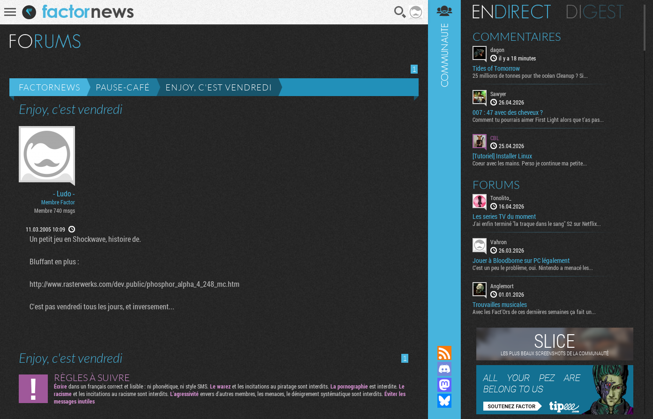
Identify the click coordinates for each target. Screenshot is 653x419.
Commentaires (517, 37)
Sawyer (498, 93)
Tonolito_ (500, 198)
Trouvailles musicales (500, 304)
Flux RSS (444, 353)
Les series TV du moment (504, 216)
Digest (595, 12)
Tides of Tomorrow (496, 68)
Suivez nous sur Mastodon (444, 385)
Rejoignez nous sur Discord (444, 369)
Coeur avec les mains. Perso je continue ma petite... (530, 163)
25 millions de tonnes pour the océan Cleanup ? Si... (530, 75)
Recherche (400, 12)
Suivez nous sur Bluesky (444, 401)
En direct (512, 12)
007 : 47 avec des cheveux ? (508, 112)
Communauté (444, 163)
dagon (497, 49)
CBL (494, 138)
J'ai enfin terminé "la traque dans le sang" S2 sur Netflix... (537, 223)
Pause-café (123, 87)
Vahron (498, 242)
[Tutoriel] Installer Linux (502, 156)
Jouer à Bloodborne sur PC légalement (521, 260)
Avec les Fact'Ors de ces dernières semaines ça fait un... (534, 311)
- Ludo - (64, 193)
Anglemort (502, 286)
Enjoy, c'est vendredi (218, 87)
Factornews (49, 87)
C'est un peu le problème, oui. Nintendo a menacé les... (533, 267)
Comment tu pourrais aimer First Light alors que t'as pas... (538, 119)
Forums (496, 185)
